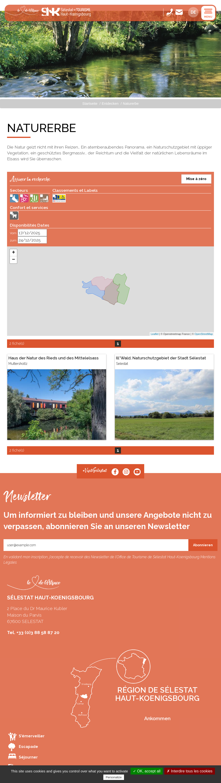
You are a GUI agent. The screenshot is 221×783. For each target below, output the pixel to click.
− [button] (13, 259)
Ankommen (157, 718)
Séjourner (23, 756)
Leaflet (155, 334)
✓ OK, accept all (146, 771)
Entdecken (110, 103)
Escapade (23, 747)
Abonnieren (203, 545)
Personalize (114, 777)
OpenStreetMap (203, 334)
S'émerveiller (26, 736)
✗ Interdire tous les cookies (189, 771)
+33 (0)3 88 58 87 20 (37, 632)
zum (13, 240)
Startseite (89, 103)
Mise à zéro (196, 179)
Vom (13, 233)
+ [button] (13, 252)
